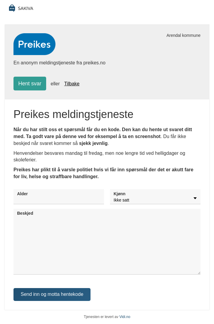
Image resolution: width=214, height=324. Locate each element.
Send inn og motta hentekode (52, 294)
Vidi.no (124, 317)
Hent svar (29, 84)
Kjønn (120, 193)
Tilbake (71, 83)
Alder (22, 193)
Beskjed (25, 213)
